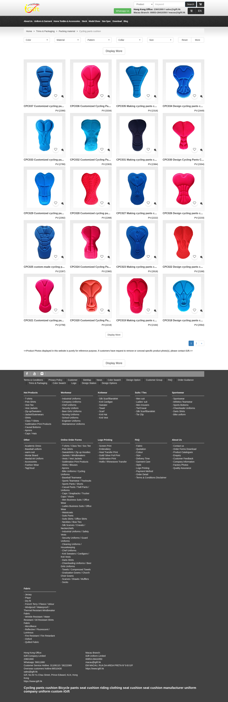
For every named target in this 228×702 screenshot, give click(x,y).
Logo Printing (142, 468)
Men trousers (142, 405)
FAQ (170, 380)
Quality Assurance (182, 468)
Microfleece (31, 626)
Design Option (133, 380)
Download (117, 21)
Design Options (109, 383)
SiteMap (87, 380)
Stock (84, 21)
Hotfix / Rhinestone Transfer (113, 461)
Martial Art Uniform (34, 458)
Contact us (178, 446)
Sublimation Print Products (38, 424)
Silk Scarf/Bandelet (108, 398)
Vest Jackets (31, 408)
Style (138, 465)
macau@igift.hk (177, 12)
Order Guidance (186, 380)
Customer (72, 380)
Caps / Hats (31, 433)
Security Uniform (70, 408)
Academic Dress (33, 446)
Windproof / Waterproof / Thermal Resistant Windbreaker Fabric (39, 610)
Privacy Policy (55, 380)
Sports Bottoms (181, 405)
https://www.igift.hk (33, 681)
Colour (139, 452)
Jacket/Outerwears (34, 414)
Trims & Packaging (45, 31)
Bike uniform (179, 414)
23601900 (159, 9)
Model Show (94, 21)
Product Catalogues (183, 452)
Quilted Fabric (32, 642)
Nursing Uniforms (70, 414)
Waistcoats (67, 512)
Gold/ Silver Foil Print (109, 455)
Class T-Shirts (32, 421)
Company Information (184, 461)
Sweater (103, 405)
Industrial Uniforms (71, 398)
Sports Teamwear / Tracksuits (76, 480)
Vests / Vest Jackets (72, 458)
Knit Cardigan (106, 402)
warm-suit (30, 452)
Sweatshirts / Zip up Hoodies (76, 452)
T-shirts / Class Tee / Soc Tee (76, 446)
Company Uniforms (71, 402)
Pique (28, 597)
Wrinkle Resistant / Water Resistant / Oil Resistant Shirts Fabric (39, 619)
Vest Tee (29, 405)
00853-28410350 (158, 12)
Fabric (139, 446)
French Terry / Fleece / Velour (39, 604)
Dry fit (28, 601)
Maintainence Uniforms (73, 424)
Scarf (101, 411)
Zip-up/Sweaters (33, 411)
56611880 (40, 662)
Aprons (28, 430)
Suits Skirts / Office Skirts (74, 519)
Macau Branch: (142, 12)
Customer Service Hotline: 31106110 (42, 665)
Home (29, 31)
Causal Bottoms (33, 427)
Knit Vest (103, 417)
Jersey (28, 594)
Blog (126, 21)
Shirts (28, 417)
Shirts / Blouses (70, 465)
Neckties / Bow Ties (72, 522)
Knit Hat (103, 414)
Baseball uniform (33, 449)
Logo (73, 383)
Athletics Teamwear (182, 402)
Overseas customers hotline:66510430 (43, 668)
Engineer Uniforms (71, 421)
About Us (28, 21)
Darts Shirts (179, 411)
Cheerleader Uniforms (184, 408)
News (99, 380)
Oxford (28, 639)
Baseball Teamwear (72, 477)
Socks (65, 582)
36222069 (67, 665)
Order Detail (142, 474)
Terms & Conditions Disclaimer (151, 477)
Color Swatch (114, 380)
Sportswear (179, 398)
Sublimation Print (107, 458)
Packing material (67, 31)
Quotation (141, 449)
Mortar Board (31, 455)
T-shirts (28, 398)
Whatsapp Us (122, 11)
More (197, 40)
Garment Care (143, 461)
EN (200, 11)
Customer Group (154, 380)
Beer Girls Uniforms (72, 411)
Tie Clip (140, 414)
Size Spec (106, 21)
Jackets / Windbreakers (73, 455)
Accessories (31, 461)
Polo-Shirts (30, 402)
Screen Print (105, 446)
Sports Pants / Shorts (72, 484)
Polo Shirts (67, 449)
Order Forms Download (184, 449)
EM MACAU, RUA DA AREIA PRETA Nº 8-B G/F (109, 665)
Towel (102, 408)
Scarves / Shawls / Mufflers (75, 579)
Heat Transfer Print (108, 452)
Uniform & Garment (43, 21)
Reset (185, 40)
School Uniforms (70, 417)
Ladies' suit (141, 402)
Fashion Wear (32, 465)
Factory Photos (180, 465)
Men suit (140, 398)
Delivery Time (143, 458)
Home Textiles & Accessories (67, 21)
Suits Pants (67, 515)
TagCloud (29, 468)
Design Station (89, 383)
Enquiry (177, 455)
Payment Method (144, 471)
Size (138, 455)
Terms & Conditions (33, 380)
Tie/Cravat (141, 408)
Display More (114, 334)
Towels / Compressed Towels (76, 569)
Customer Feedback (183, 458)
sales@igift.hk (173, 9)
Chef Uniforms (69, 405)
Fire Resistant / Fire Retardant (40, 635)
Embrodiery (105, 449)
